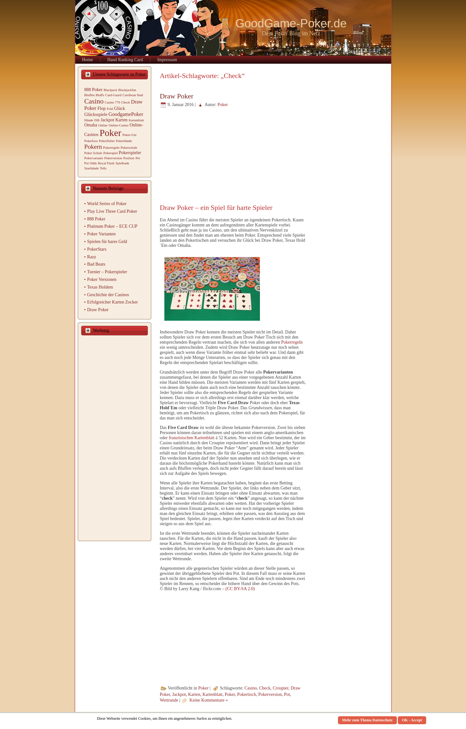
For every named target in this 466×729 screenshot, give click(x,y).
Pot (287, 694)
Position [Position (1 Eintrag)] (128, 158)
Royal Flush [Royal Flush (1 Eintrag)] (106, 163)
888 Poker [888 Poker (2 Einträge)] (93, 89)
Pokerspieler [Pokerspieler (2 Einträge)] (130, 152)
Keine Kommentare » (209, 700)
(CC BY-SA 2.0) (240, 588)
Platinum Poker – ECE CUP (112, 226)
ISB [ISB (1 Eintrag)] (97, 120)
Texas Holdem (100, 287)
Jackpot (179, 694)
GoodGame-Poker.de (291, 23)
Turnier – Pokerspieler (107, 271)
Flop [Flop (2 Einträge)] (101, 108)
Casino (251, 688)
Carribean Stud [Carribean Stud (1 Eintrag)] (133, 95)
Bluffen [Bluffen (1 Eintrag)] (89, 95)
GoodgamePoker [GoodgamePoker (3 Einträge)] (125, 114)
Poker (223, 104)
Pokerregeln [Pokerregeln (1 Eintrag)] (111, 147)
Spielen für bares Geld (107, 241)
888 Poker (96, 219)
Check (264, 688)
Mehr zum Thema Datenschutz (367, 720)
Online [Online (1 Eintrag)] (102, 125)
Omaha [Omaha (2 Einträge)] (90, 125)
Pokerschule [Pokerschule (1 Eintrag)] (129, 147)
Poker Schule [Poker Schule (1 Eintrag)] (93, 153)
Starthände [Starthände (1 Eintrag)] (91, 168)
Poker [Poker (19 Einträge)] (110, 133)
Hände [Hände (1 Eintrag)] (88, 120)
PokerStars (97, 249)
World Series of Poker (107, 203)
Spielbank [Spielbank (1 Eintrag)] (122, 163)
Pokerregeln (292, 342)
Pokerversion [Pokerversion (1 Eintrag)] (113, 158)
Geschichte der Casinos (108, 294)
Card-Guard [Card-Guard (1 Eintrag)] (113, 95)
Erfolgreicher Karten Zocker (112, 302)
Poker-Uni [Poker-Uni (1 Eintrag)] (129, 135)
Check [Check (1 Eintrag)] (125, 102)
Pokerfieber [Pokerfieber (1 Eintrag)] (107, 141)
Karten (194, 694)
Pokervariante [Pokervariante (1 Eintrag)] (93, 158)
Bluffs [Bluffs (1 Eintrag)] (100, 95)
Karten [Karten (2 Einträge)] (121, 120)
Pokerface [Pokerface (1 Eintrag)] (91, 141)
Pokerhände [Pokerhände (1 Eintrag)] (124, 141)
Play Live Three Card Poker (112, 211)
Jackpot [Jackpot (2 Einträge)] (107, 120)
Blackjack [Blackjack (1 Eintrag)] (110, 90)
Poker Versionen (102, 279)
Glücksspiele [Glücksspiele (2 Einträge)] (95, 114)
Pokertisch (246, 694)
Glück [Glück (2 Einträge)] (119, 108)
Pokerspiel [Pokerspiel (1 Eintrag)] (111, 153)
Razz (91, 256)
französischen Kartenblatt (191, 437)
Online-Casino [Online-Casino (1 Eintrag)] (118, 125)
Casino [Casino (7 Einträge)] (94, 101)
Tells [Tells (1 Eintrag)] (103, 168)
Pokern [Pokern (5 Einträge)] (93, 146)
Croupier (280, 688)
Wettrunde (169, 700)
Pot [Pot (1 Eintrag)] (137, 158)
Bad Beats (96, 264)
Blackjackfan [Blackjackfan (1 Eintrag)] (127, 90)
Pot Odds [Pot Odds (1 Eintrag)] (90, 163)
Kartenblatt (212, 694)
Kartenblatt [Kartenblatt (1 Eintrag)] (136, 120)
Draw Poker (98, 309)
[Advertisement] (114, 438)
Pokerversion (270, 694)
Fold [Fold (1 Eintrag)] (110, 109)
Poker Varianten (101, 234)
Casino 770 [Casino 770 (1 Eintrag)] (112, 102)
